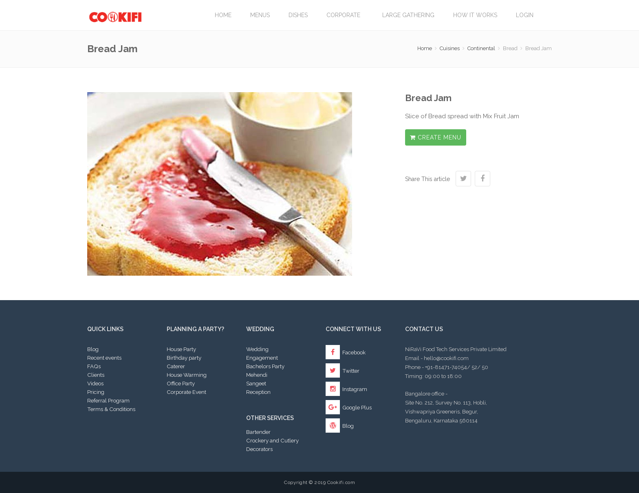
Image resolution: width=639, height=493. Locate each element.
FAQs (94, 366)
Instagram (346, 389)
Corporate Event (186, 392)
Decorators (259, 449)
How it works (475, 15)
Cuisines (450, 48)
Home (223, 15)
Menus (260, 15)
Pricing (95, 392)
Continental (481, 48)
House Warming (187, 374)
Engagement (262, 357)
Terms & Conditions (111, 409)
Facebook (346, 352)
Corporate (345, 15)
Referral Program (108, 400)
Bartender (258, 432)
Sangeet (256, 383)
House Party (181, 349)
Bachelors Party (265, 366)
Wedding (257, 349)
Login (524, 15)
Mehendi (256, 374)
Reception (258, 392)
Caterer (176, 366)
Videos (95, 383)
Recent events (104, 357)
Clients (95, 374)
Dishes (298, 15)
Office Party (181, 383)
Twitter (342, 370)
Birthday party (184, 357)
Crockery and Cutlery (272, 440)
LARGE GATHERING (408, 15)
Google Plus (349, 407)
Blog (93, 349)
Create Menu (435, 137)
